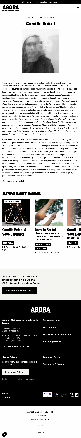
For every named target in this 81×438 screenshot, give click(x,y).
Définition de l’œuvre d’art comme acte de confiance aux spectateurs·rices (49, 237)
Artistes (38, 17)
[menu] (78, 8)
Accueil (30, 17)
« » (5, 238)
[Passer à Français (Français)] (40, 432)
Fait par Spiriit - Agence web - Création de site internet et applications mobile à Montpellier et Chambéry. (40, 426)
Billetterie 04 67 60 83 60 (19, 347)
